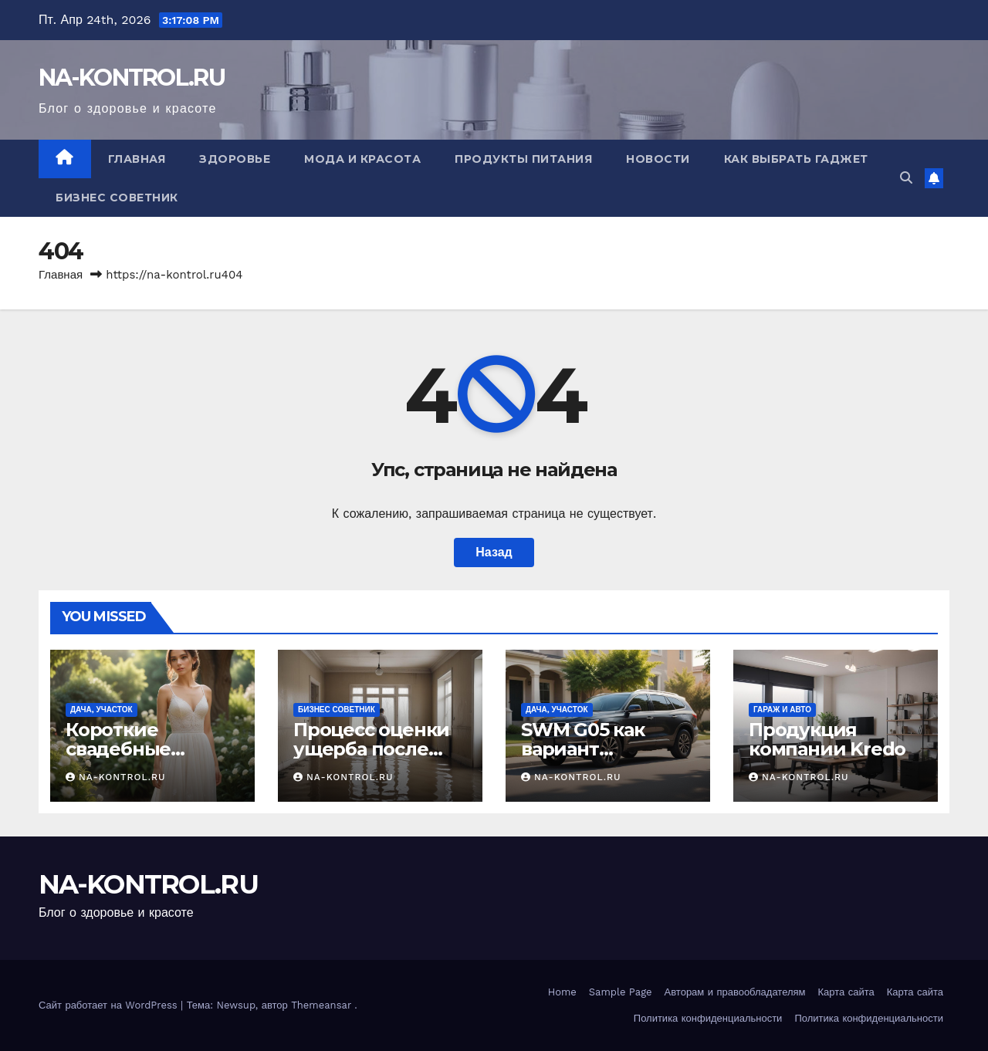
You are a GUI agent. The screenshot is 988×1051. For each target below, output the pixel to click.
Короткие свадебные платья (118, 748)
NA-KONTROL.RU (132, 77)
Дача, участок (101, 709)
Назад (493, 552)
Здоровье (234, 159)
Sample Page (620, 992)
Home (562, 992)
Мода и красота (362, 159)
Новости (658, 159)
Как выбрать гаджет (796, 159)
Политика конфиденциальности (708, 1018)
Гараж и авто (782, 709)
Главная (137, 159)
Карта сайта (846, 992)
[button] (906, 178)
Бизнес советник (117, 197)
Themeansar (321, 1005)
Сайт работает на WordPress (110, 1005)
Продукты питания (523, 159)
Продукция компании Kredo (827, 739)
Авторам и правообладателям (735, 992)
